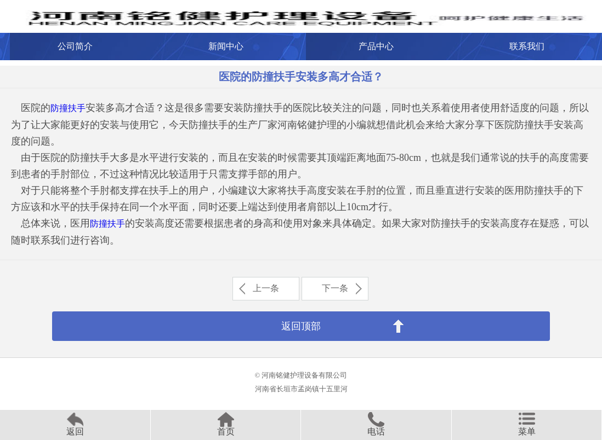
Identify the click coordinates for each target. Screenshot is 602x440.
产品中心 (376, 46)
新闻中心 (225, 46)
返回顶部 (301, 326)
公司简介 (75, 46)
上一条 (266, 288)
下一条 (335, 288)
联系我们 (526, 46)
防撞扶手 (68, 108)
